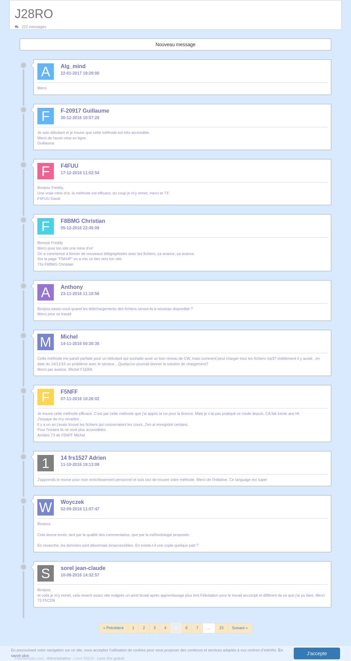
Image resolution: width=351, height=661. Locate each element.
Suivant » (240, 628)
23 (221, 628)
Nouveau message (176, 44)
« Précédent (113, 628)
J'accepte (317, 653)
